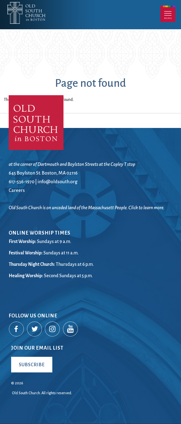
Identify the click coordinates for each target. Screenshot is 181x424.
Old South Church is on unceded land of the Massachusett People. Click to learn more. (86, 207)
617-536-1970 (21, 181)
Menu (167, 13)
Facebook (16, 329)
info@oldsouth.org (57, 181)
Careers (17, 190)
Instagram (52, 329)
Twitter (34, 329)
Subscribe (32, 364)
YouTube (70, 329)
